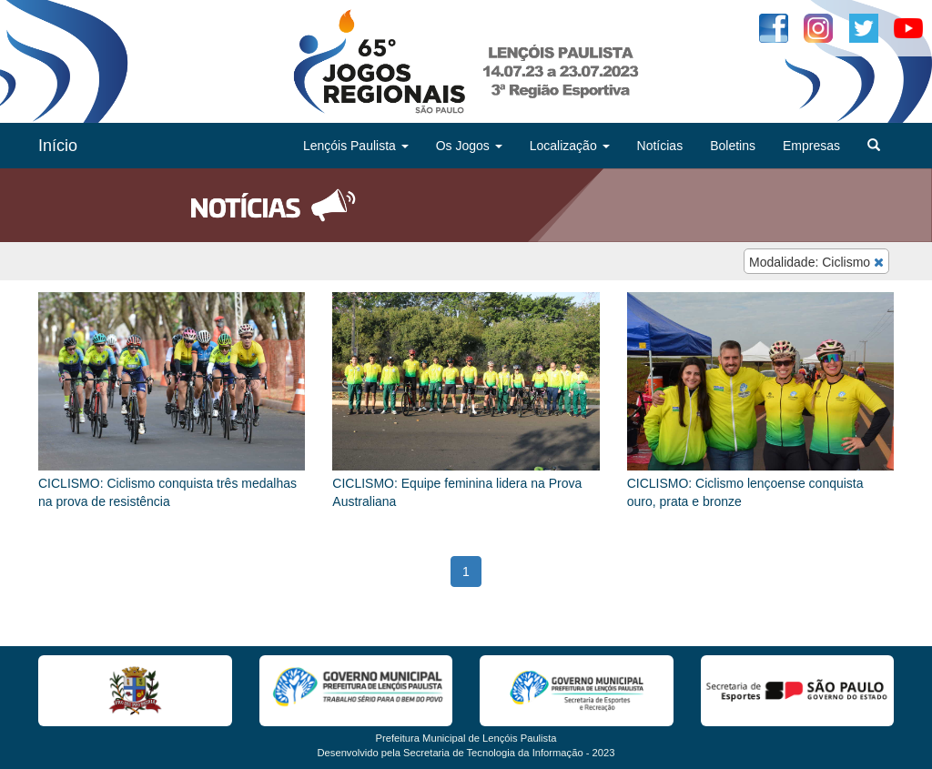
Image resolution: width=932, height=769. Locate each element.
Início (57, 146)
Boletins (732, 145)
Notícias (660, 145)
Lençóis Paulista (356, 145)
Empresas (811, 145)
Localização (570, 145)
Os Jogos (469, 145)
